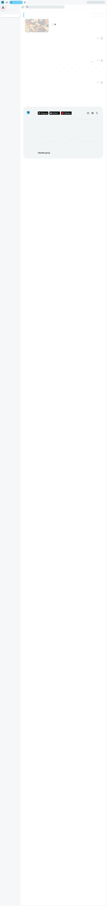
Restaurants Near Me (52, 886)
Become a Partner (42, 870)
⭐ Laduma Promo (6, 12)
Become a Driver (42, 872)
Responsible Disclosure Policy (44, 884)
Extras (3, 54)
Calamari (4, 22)
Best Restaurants (41, 886)
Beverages (4, 57)
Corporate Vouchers (60, 874)
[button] (22, 7)
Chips (3, 15)
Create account (80, 2)
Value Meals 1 (5, 31)
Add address (97, 15)
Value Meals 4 (5, 41)
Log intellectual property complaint (80, 874)
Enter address (15, 2)
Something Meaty (6, 25)
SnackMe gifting (59, 870)
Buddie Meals (5, 51)
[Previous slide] (97, 37)
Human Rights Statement (77, 884)
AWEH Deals (5, 28)
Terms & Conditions (66, 884)
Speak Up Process (90, 884)
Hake (3, 19)
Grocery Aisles (71, 886)
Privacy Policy (56, 884)
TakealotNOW (62, 886)
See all (92, 806)
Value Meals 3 (5, 38)
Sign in (96, 2)
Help (73, 870)
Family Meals (5, 48)
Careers (40, 874)
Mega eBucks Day (59, 872)
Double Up (4, 44)
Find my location (28, 2)
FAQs (73, 872)
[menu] (6, 2)
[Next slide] (101, 37)
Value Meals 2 (5, 35)
